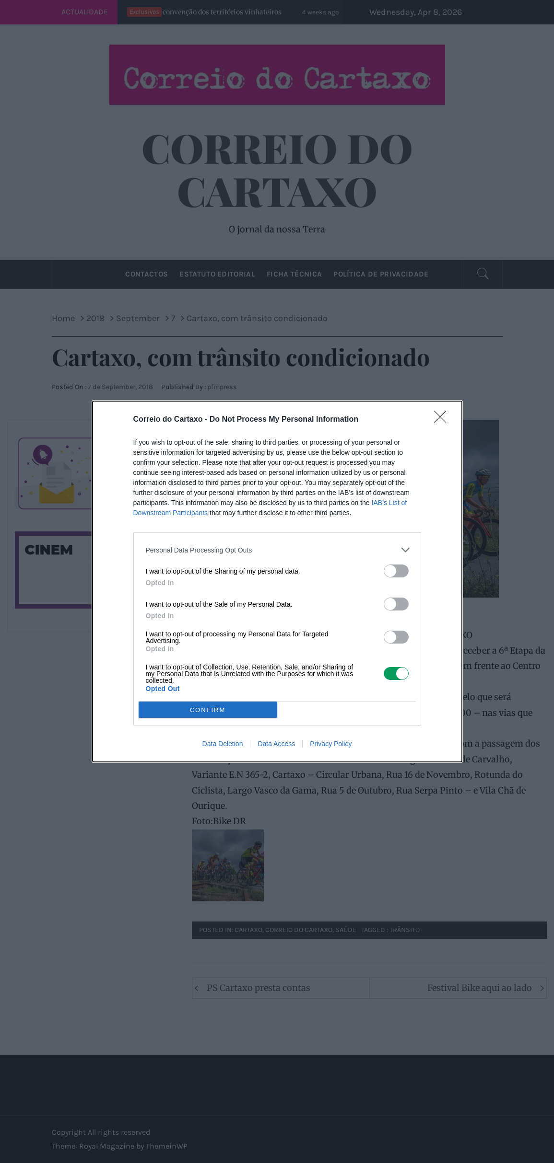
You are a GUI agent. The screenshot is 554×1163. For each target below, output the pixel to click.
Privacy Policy (331, 744)
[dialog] (277, 581)
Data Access (276, 744)
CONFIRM (208, 709)
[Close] (443, 420)
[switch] (396, 570)
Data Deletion (222, 744)
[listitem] (277, 550)
